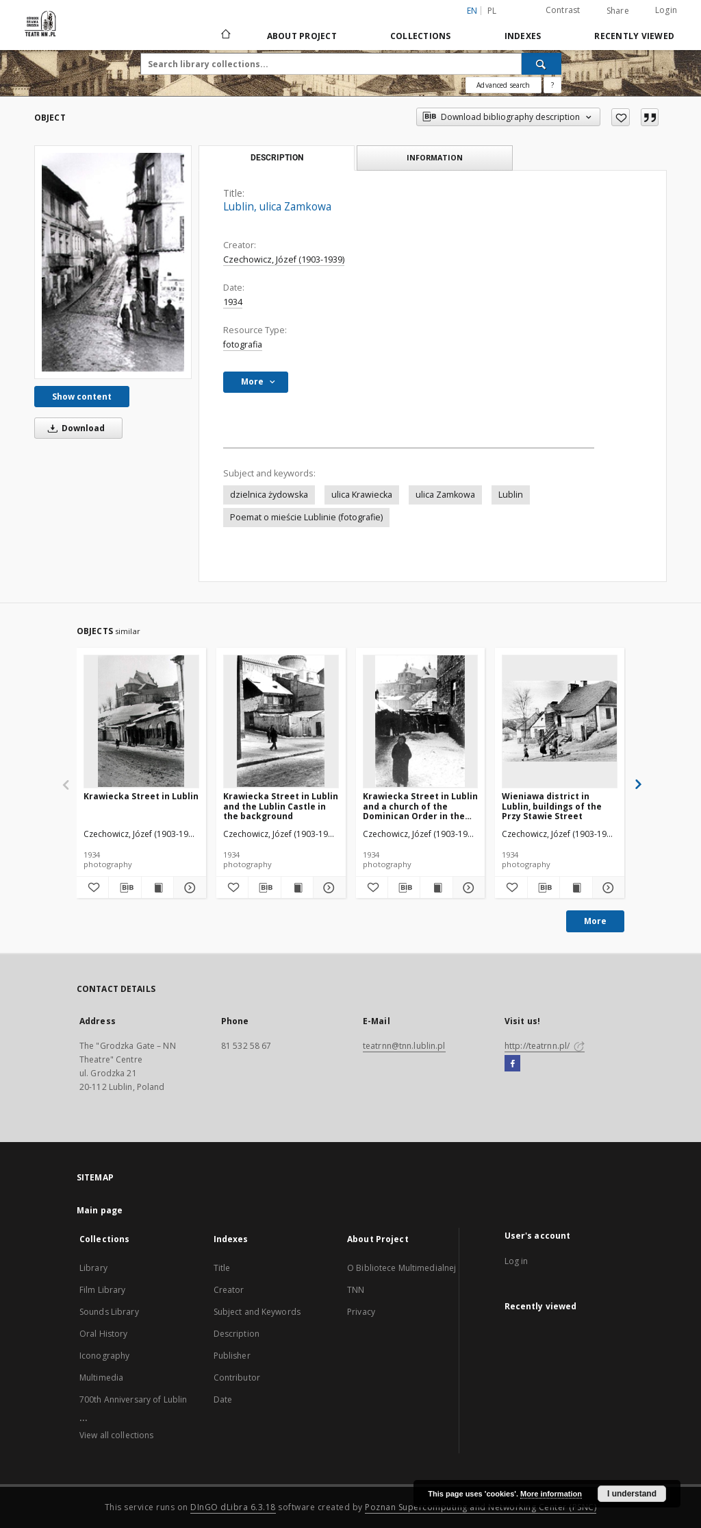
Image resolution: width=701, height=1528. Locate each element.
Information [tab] (435, 157)
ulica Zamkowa (445, 494)
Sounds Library (109, 1312)
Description (236, 1333)
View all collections (116, 1435)
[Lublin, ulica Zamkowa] (113, 262)
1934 (232, 302)
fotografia (242, 344)
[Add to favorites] (620, 117)
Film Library (102, 1290)
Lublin (510, 494)
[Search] (541, 64)
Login (666, 10)
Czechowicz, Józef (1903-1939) (283, 259)
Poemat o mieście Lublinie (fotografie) (306, 517)
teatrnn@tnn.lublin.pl (404, 1046)
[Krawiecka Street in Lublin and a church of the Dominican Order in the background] (421, 721)
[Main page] (224, 36)
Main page (100, 1210)
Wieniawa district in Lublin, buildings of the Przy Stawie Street (552, 805)
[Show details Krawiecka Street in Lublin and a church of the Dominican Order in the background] (467, 888)
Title (222, 1268)
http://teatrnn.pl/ (545, 1046)
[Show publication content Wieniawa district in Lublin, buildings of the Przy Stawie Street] (575, 888)
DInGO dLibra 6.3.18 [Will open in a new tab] (233, 1507)
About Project (302, 36)
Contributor (237, 1377)
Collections (420, 36)
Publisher (232, 1355)
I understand (632, 1494)
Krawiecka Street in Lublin (141, 796)
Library (93, 1268)
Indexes (523, 36)
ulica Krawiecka (361, 494)
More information (551, 1494)
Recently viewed (634, 36)
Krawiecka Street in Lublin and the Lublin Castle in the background (280, 805)
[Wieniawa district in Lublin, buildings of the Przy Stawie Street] (559, 721)
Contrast (563, 10)
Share (618, 10)
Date (223, 1399)
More (595, 921)
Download (74, 428)
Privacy (361, 1312)
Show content (82, 396)
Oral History (103, 1333)
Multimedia (101, 1377)
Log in (516, 1261)
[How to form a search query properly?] (552, 85)
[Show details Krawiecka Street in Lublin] (187, 888)
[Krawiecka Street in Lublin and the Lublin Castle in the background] (281, 721)
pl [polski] (492, 10)
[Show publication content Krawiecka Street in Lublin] (157, 888)
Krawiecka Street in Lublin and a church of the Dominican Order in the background (420, 805)
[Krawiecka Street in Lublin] (141, 721)
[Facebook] (512, 1064)
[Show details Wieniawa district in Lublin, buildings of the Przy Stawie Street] (606, 888)
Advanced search (503, 85)
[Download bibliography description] (124, 888)
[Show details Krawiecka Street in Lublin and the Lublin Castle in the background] (327, 888)
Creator (229, 1290)
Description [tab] (277, 157)
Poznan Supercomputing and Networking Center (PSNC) (480, 1507)
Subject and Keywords (257, 1312)
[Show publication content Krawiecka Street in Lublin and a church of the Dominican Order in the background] (436, 888)
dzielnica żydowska (269, 494)
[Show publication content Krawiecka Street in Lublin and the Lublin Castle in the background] (297, 888)
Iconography (104, 1355)
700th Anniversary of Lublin (133, 1399)
